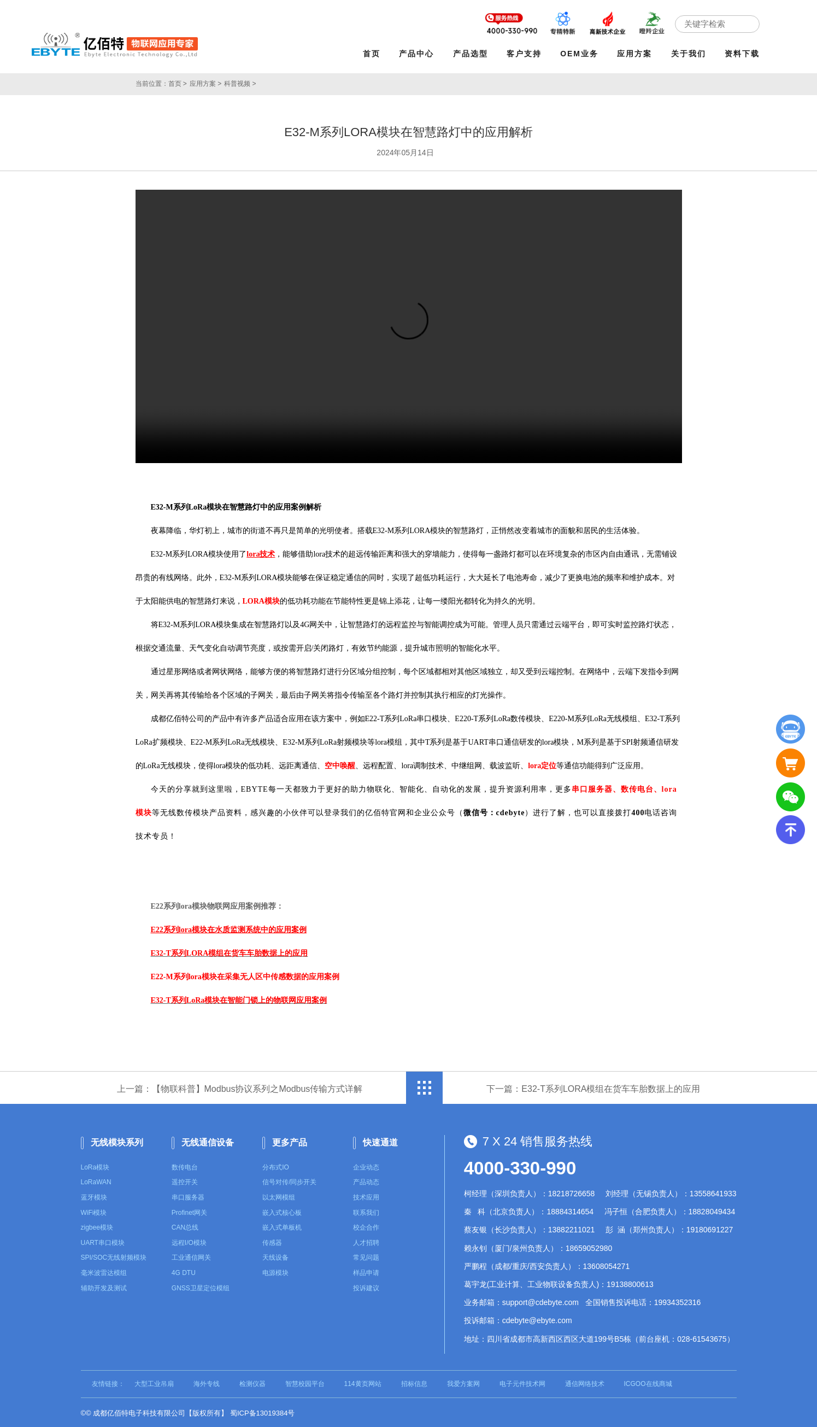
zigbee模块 (97, 1226)
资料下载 (744, 53)
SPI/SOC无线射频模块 (114, 1256)
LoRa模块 (95, 1165)
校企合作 (366, 1226)
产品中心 (419, 53)
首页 (374, 53)
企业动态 (366, 1165)
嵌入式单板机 (282, 1226)
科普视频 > (240, 82)
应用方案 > (205, 82)
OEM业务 (581, 53)
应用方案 (636, 53)
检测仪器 (252, 1382)
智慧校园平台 (305, 1382)
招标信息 (414, 1382)
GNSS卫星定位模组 (201, 1286)
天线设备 (275, 1256)
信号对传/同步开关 (289, 1180)
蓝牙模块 (94, 1196)
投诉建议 (366, 1286)
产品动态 (366, 1180)
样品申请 (366, 1271)
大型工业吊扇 (154, 1382)
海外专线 (206, 1382)
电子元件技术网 (522, 1382)
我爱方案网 (463, 1382)
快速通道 (380, 1140)
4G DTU (184, 1271)
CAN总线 (185, 1226)
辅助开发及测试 (104, 1286)
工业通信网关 (191, 1256)
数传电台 (185, 1165)
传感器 (272, 1241)
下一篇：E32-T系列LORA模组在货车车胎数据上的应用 (593, 1087)
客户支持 (526, 53)
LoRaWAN (96, 1180)
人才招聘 (366, 1241)
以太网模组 (278, 1196)
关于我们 (690, 53)
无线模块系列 (117, 1140)
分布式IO (275, 1165)
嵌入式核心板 (282, 1211)
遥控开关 (185, 1180)
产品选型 (472, 53)
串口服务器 (188, 1196)
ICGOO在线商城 (648, 1382)
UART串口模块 (103, 1241)
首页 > (177, 82)
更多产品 (289, 1140)
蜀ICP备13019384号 (262, 1411)
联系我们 (366, 1211)
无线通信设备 (207, 1140)
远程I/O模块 (189, 1241)
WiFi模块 (94, 1211)
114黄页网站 (362, 1382)
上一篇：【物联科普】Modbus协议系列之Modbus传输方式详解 (240, 1087)
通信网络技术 (584, 1382)
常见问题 (366, 1256)
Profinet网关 (189, 1211)
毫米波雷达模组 (104, 1271)
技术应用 (366, 1196)
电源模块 (275, 1271)
